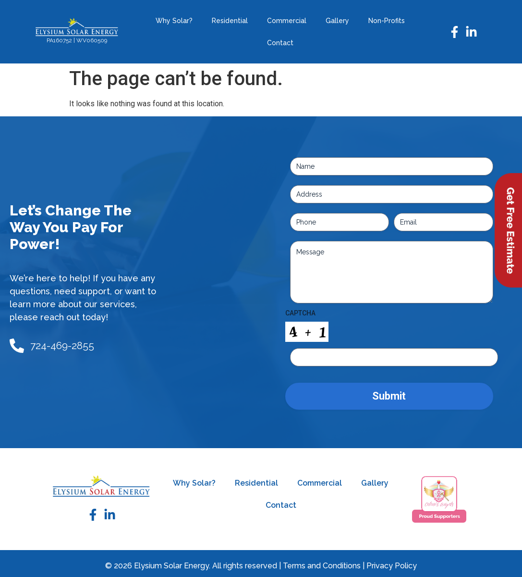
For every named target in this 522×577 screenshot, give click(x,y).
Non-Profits (386, 21)
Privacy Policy (391, 565)
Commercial (286, 21)
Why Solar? (174, 21)
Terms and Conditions (322, 565)
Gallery (337, 21)
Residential (230, 21)
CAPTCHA (300, 313)
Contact (280, 43)
